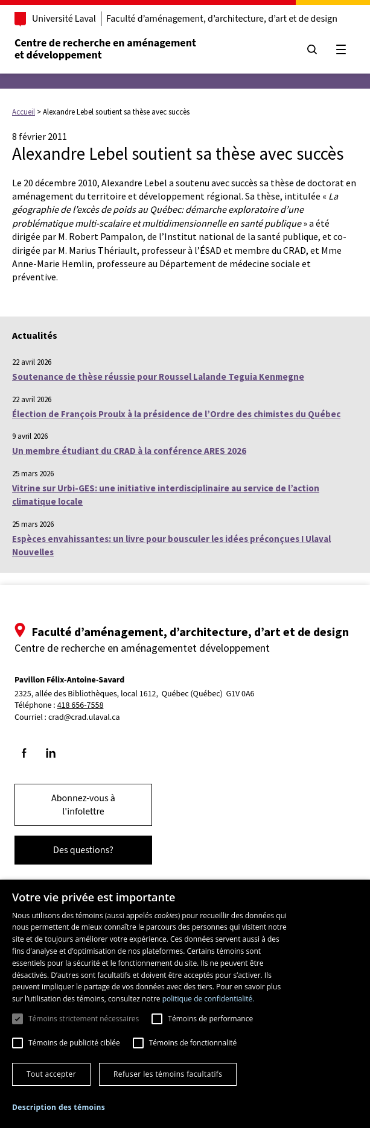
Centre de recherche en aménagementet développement (106, 49)
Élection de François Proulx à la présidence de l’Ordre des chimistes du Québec (176, 414)
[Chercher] (310, 49)
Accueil (23, 112)
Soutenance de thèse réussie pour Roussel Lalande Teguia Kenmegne (158, 376)
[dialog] (185, 1004)
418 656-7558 (82, 705)
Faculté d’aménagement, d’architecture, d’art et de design (223, 18)
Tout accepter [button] (51, 1074)
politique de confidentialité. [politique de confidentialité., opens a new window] (208, 999)
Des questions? (84, 850)
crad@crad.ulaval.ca (85, 717)
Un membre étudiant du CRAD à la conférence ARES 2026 (129, 450)
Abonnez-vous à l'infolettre (84, 805)
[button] (58, 1107)
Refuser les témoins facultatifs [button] (167, 1074)
